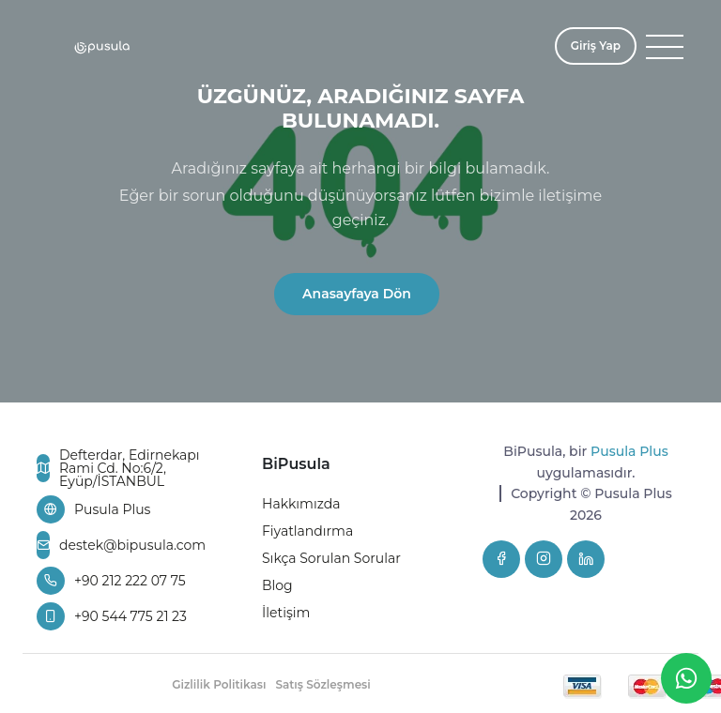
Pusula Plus (93, 509)
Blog (277, 585)
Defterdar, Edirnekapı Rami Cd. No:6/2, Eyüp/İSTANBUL (118, 468)
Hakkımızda (301, 503)
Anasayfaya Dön (356, 293)
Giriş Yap (596, 45)
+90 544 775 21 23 (112, 616)
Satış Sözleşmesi (322, 684)
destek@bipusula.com (120, 545)
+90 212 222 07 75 (111, 581)
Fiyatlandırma (307, 531)
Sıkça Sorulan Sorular (331, 558)
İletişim (286, 612)
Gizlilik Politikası (219, 684)
